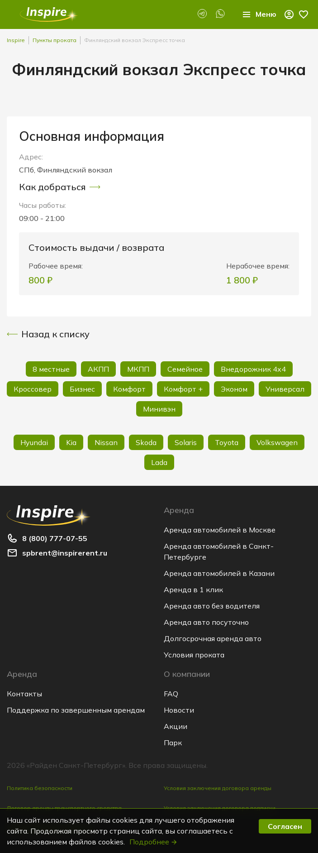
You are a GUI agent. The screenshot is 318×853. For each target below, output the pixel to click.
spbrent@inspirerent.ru (64, 552)
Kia (71, 442)
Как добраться (59, 187)
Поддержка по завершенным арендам (76, 709)
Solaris (186, 442)
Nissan (106, 442)
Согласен (285, 826)
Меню (258, 14)
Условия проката (194, 654)
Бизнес (82, 388)
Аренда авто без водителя (212, 605)
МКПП (138, 369)
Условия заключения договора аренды (217, 788)
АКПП (98, 369)
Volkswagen (277, 442)
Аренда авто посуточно (206, 622)
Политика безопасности (39, 788)
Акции (175, 726)
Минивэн (159, 408)
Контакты (24, 693)
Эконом (234, 388)
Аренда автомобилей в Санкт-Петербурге (219, 551)
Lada (159, 462)
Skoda (146, 442)
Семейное (185, 369)
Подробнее (153, 841)
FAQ (171, 693)
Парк (173, 742)
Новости (179, 709)
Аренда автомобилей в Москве (219, 529)
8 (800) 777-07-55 (54, 538)
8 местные (51, 369)
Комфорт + (183, 388)
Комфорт (129, 388)
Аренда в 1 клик (193, 589)
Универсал (285, 388)
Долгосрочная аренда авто (212, 638)
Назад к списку (48, 334)
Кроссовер (33, 388)
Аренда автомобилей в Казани (219, 573)
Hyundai (34, 442)
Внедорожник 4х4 (253, 369)
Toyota (226, 442)
